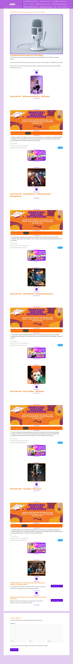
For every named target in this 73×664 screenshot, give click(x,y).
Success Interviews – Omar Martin (17, 331)
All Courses (31, 4)
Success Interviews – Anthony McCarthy (18, 133)
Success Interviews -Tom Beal (16, 526)
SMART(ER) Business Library (43, 4)
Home (25, 4)
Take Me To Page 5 (57, 587)
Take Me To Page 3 (56, 601)
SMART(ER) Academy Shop (45, 7)
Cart (55, 7)
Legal (64, 7)
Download (30, 133)
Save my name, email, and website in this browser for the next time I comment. (30, 647)
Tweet (60, 147)
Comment (12, 624)
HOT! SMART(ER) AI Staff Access (30, 1)
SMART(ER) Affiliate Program (31, 7)
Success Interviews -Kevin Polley (17, 428)
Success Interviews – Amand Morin (17, 233)
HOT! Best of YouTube (45, 1)
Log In (59, 7)
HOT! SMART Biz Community (59, 1)
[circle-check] (36, 72)
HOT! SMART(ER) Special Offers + (59, 4)
